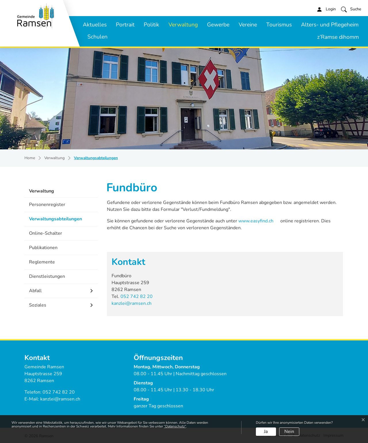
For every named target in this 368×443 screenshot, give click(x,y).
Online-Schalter (45, 233)
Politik (151, 24)
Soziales (37, 305)
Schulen (97, 37)
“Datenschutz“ (175, 426)
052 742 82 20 (136, 296)
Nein (289, 431)
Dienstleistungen (47, 276)
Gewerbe (218, 24)
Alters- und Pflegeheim (330, 24)
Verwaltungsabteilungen (55, 221)
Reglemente (42, 262)
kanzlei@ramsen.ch (132, 303)
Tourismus (279, 24)
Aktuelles (95, 24)
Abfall (35, 291)
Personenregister (47, 204)
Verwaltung (183, 24)
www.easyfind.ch (255, 221)
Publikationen (43, 247)
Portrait (125, 24)
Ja (266, 431)
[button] (351, 9)
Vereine (248, 24)
